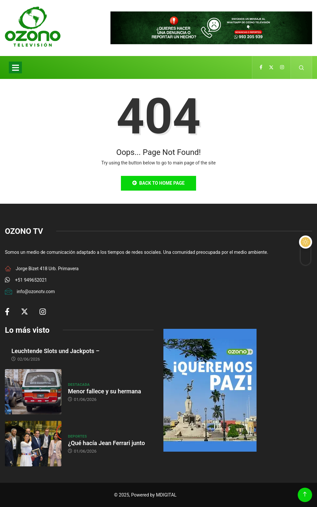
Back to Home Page (158, 183)
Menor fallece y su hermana (104, 391)
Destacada (79, 385)
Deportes (77, 436)
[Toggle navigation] (15, 67)
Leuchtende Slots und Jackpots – (55, 350)
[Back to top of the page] (304, 494)
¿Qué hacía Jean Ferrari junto (106, 443)
